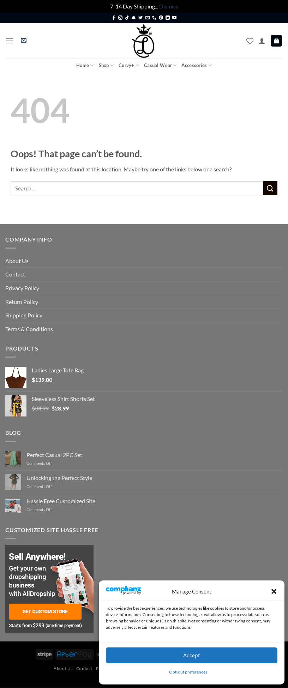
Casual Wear (160, 65)
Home (85, 65)
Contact (15, 274)
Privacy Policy (22, 288)
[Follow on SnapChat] (134, 18)
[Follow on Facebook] (114, 18)
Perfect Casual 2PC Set (54, 454)
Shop (106, 65)
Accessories (196, 65)
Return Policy (21, 301)
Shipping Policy (23, 315)
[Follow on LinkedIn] (168, 18)
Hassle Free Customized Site (60, 501)
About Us (17, 260)
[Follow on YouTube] (174, 18)
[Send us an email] (147, 18)
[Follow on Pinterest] (161, 18)
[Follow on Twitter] (140, 18)
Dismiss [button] (168, 6)
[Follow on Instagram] (120, 18)
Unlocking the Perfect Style (59, 477)
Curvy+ (129, 65)
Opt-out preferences (188, 672)
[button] (273, 591)
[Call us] (154, 18)
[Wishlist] (249, 41)
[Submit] (270, 188)
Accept (191, 655)
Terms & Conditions (29, 328)
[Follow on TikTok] (127, 18)
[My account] (261, 41)
